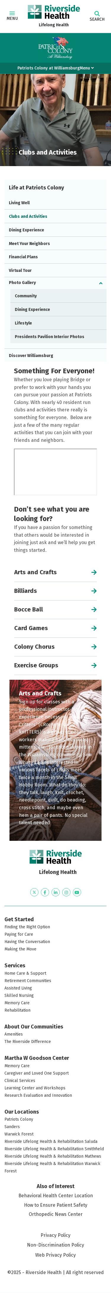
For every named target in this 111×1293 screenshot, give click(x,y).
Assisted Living (18, 988)
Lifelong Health (54, 24)
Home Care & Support (25, 973)
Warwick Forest (18, 1134)
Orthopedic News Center (56, 1214)
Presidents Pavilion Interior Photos (49, 336)
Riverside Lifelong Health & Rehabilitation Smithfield (54, 1148)
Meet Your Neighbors (29, 243)
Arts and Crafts (35, 572)
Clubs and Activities (28, 216)
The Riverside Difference (27, 1041)
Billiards (25, 590)
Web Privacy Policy (55, 1255)
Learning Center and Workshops (34, 1088)
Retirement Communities (27, 980)
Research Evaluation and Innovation (38, 1095)
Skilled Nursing (19, 995)
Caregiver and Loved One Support (36, 1073)
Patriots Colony (18, 1119)
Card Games (31, 628)
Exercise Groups (36, 665)
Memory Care (17, 1002)
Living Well (19, 202)
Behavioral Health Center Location (55, 1195)
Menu (12, 16)
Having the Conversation (27, 941)
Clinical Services (19, 1080)
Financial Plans (23, 256)
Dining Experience (26, 230)
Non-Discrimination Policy (55, 1245)
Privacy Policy (55, 1235)
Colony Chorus (34, 646)
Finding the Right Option (27, 926)
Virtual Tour (20, 270)
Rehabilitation (17, 1010)
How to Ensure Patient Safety (55, 1205)
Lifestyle (23, 323)
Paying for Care (18, 934)
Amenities (13, 1034)
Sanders (12, 1126)
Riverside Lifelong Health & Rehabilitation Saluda (50, 1141)
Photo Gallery (22, 282)
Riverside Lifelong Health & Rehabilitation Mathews (52, 1156)
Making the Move (20, 949)
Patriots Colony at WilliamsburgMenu (55, 68)
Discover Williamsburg (31, 355)
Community (26, 295)
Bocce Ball (28, 609)
